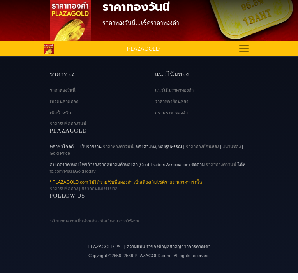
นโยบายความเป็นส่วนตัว (73, 221)
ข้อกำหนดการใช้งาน (119, 221)
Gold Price (60, 153)
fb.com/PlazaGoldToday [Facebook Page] (73, 171)
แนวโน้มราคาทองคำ (174, 90)
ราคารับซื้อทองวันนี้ (68, 123)
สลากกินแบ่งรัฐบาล (99, 188)
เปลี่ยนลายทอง (64, 101)
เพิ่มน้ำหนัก (60, 112)
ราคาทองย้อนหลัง (171, 101)
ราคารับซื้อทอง (64, 188)
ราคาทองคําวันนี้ (118, 146)
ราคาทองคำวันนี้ (221, 164)
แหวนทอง (231, 146)
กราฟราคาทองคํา (171, 112)
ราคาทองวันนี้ (63, 90)
